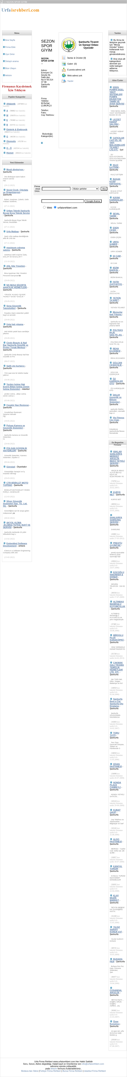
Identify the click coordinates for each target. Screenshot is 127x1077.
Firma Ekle (10, 47)
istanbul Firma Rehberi (95, 1071)
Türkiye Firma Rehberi (50, 1071)
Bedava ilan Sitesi (29, 1071)
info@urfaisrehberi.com (93, 1064)
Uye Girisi (10, 54)
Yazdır (70, 81)
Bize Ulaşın (10, 68)
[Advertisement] (66, 16)
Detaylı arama (12, 61)
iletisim (8, 75)
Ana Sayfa (10, 40)
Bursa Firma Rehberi (72, 1071)
